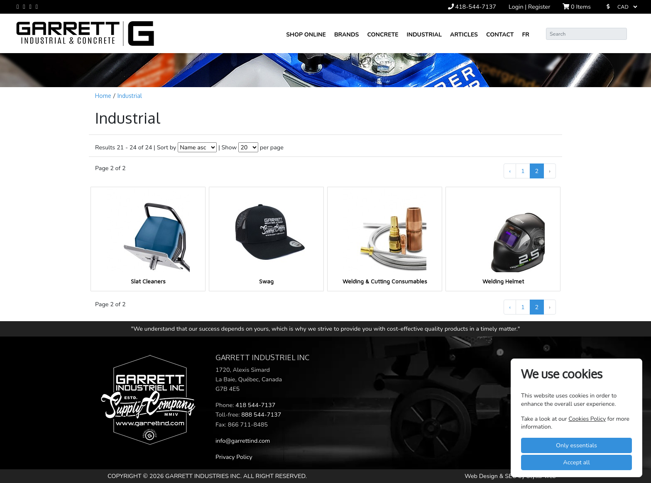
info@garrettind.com (242, 441)
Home (104, 95)
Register (539, 6)
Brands (346, 35)
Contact (500, 35)
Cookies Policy (587, 419)
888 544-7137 (261, 414)
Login (517, 6)
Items (577, 6)
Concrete (382, 35)
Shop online (306, 35)
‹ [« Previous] (510, 171)
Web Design (482, 476)
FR (525, 35)
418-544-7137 (472, 6)
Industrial (424, 35)
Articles (464, 35)
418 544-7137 (255, 405)
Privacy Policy (233, 457)
